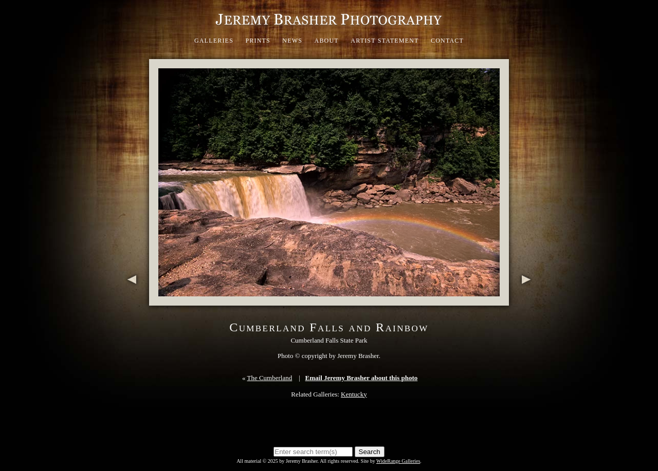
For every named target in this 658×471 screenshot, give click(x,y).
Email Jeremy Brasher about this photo (361, 378)
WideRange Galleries (398, 461)
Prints (257, 40)
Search (369, 452)
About (327, 40)
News (292, 40)
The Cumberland (269, 378)
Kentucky (354, 394)
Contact (447, 40)
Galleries (213, 40)
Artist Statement (384, 40)
